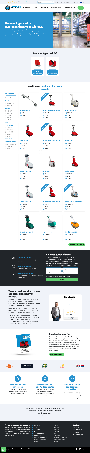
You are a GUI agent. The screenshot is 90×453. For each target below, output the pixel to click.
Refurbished (44, 7)
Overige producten (70, 7)
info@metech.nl (77, 429)
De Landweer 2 (77, 432)
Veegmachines (26, 7)
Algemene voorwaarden (60, 437)
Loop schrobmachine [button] (37, 72)
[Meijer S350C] (29, 131)
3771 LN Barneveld (78, 434)
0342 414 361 (67, 303)
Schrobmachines (14, 7)
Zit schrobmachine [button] (52, 72)
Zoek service (37, 425)
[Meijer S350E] (74, 131)
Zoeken (36, 441)
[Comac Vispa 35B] (29, 161)
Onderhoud (37, 429)
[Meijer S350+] (51, 161)
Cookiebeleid (57, 435)
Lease (35, 427)
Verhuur (36, 431)
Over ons (56, 431)
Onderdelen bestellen (39, 433)
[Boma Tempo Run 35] (29, 222)
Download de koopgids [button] (56, 354)
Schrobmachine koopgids (40, 437)
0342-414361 (58, 2)
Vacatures (75, 2)
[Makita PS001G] (29, 100)
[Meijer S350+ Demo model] (74, 192)
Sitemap (56, 441)
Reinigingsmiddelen (39, 435)
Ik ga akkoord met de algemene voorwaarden (59, 276)
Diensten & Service (56, 7)
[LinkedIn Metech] (80, 449)
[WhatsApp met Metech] (3, 449)
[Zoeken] (52, 2)
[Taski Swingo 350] (74, 222)
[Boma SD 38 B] (51, 222)
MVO (55, 433)
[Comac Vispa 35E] (29, 192)
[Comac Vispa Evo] (74, 100)
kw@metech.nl (67, 305)
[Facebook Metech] (77, 449)
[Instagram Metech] (83, 449)
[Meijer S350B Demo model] (51, 192)
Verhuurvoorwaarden (59, 439)
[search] (46, 2)
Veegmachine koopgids (40, 439)
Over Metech (67, 2)
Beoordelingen (58, 429)
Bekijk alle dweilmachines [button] (77, 244)
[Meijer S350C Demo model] (51, 131)
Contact (81, 8)
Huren (35, 7)
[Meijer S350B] (74, 161)
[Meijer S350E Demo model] (51, 100)
